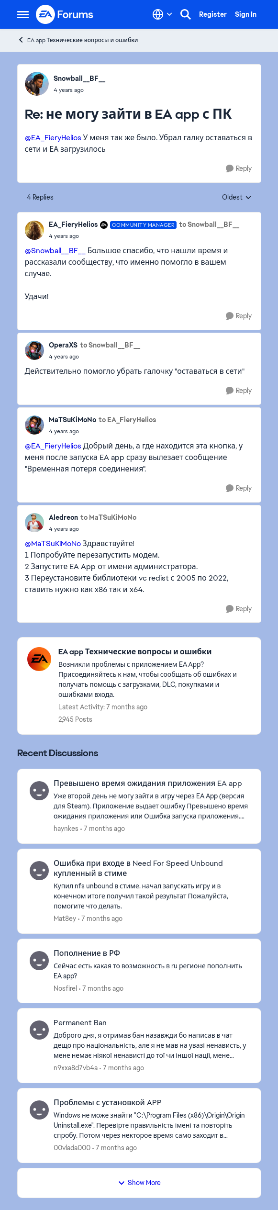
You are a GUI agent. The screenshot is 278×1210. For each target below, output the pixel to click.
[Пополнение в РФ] (151, 971)
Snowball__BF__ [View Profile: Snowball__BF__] (79, 78)
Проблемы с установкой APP (108, 1103)
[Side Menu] (22, 14)
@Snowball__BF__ (55, 251)
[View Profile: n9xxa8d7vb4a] (39, 1030)
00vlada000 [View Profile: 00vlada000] (72, 1147)
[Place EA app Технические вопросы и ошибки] (154, 652)
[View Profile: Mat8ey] (39, 870)
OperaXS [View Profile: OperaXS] (63, 345)
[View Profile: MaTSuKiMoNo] (34, 425)
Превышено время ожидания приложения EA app (148, 783)
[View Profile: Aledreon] (34, 522)
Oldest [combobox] (237, 197)
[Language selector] (162, 14)
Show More (139, 1182)
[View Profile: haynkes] (39, 790)
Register (213, 14)
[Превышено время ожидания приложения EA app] (151, 806)
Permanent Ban (80, 1023)
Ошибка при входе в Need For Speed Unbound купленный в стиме (138, 868)
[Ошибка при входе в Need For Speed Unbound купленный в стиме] (151, 896)
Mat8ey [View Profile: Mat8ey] (65, 918)
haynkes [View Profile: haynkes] (66, 828)
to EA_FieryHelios (127, 419)
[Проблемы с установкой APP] (151, 1125)
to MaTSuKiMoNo (108, 517)
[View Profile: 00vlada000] (39, 1110)
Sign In (245, 14)
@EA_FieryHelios (53, 138)
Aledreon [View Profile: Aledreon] (63, 517)
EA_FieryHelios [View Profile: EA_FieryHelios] (73, 224)
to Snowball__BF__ (209, 224)
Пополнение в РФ (87, 953)
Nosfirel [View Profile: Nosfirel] (65, 988)
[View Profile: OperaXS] (34, 350)
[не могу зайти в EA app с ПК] (79, 90)
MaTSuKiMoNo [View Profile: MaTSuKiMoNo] (72, 419)
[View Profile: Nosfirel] (39, 960)
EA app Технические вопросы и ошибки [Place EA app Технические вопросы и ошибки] (77, 40)
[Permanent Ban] (151, 1046)
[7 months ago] (102, 829)
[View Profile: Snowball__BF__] (37, 84)
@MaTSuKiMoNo (53, 543)
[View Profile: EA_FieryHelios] (34, 230)
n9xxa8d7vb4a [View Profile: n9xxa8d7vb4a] (76, 1068)
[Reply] (239, 168)
